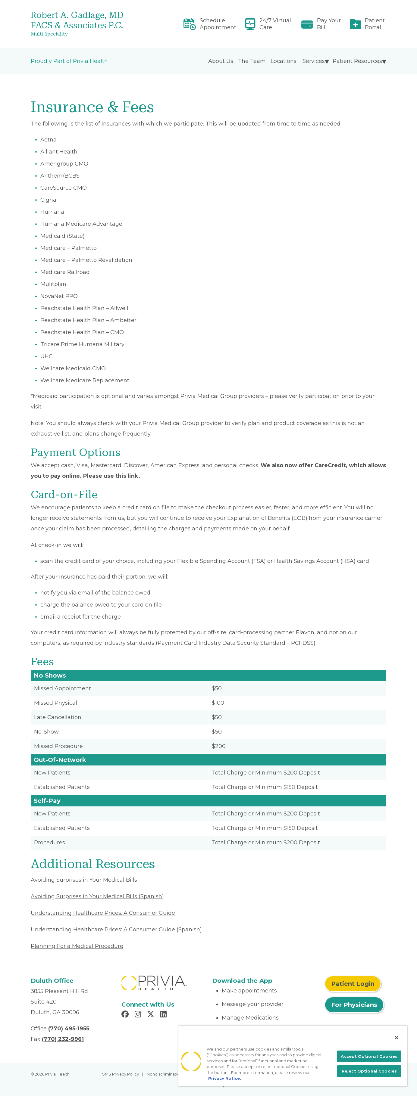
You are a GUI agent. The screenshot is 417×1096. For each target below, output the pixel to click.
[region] (292, 1056)
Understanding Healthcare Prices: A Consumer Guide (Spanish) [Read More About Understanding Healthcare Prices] (116, 929)
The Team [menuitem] (252, 61)
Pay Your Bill (329, 24)
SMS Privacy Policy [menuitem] (120, 1074)
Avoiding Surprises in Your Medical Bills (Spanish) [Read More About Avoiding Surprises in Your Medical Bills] (97, 896)
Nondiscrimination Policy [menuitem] (171, 1074)
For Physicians (354, 1004)
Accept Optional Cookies (369, 1056)
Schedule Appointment (218, 24)
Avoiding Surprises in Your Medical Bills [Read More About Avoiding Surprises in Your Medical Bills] (84, 880)
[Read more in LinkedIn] (164, 1015)
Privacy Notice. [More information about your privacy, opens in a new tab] (224, 1078)
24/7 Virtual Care (275, 24)
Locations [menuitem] (283, 61)
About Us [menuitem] (220, 61)
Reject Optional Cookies (369, 1071)
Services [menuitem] (314, 61)
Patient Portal (375, 24)
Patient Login (353, 983)
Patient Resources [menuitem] (357, 61)
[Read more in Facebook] (125, 1015)
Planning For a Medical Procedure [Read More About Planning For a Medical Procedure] (77, 946)
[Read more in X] (151, 1015)
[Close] (396, 1037)
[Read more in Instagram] (139, 1015)
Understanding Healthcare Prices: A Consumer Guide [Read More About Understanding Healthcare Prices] (103, 913)
